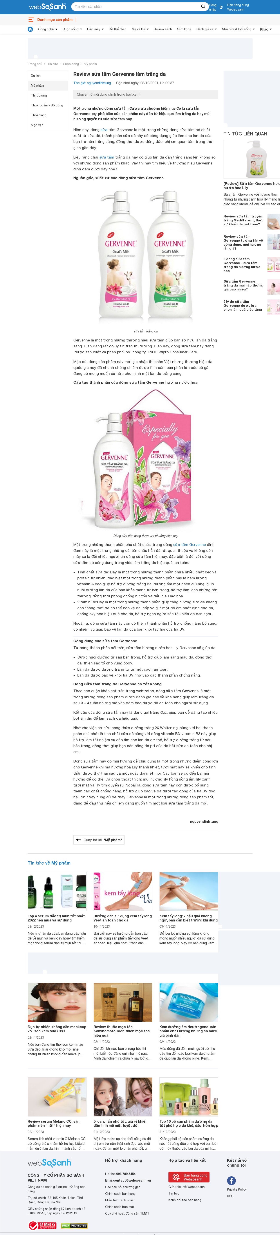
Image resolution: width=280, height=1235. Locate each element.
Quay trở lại (103, 840)
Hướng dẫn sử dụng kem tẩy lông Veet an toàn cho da (123, 918)
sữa (104, 130)
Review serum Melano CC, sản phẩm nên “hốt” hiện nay (53, 1123)
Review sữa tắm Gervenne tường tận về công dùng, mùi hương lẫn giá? (243, 242)
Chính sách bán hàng (120, 1193)
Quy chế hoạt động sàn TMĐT (127, 1213)
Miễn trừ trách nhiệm (120, 1200)
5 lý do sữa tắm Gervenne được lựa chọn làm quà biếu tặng (243, 305)
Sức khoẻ (184, 29)
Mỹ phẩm (90, 64)
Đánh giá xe (205, 29)
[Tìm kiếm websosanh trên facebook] (231, 1180)
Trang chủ (35, 64)
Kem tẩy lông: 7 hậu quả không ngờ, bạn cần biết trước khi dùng (188, 918)
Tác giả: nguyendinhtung (92, 83)
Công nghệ (46, 29)
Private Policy (237, 1189)
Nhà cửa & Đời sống (236, 29)
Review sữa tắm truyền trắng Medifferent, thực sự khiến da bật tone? (244, 220)
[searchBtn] (203, 6)
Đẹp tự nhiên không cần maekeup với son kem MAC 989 (57, 1029)
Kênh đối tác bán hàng (184, 1200)
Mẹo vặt (37, 125)
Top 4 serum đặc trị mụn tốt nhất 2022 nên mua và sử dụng (56, 918)
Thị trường (39, 95)
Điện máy (93, 29)
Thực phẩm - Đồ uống (47, 105)
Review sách (163, 29)
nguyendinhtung (204, 821)
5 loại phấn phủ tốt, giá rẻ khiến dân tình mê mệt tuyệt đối (121, 1123)
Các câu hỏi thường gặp (123, 1187)
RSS (230, 1196)
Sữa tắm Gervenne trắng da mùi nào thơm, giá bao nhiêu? (243, 285)
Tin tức (52, 64)
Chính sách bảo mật (119, 1207)
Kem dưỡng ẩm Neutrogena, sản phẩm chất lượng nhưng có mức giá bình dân (188, 1031)
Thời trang (38, 115)
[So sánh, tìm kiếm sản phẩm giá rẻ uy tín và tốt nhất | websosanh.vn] (47, 7)
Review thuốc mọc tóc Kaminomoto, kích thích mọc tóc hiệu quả (122, 1031)
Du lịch (36, 75)
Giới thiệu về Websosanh (186, 1187)
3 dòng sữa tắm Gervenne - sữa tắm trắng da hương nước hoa (242, 265)
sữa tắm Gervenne (189, 544)
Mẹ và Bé (138, 29)
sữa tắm (106, 157)
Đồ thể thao (117, 29)
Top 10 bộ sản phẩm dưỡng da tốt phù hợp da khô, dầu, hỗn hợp (188, 1123)
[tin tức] (30, 29)
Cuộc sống (70, 29)
